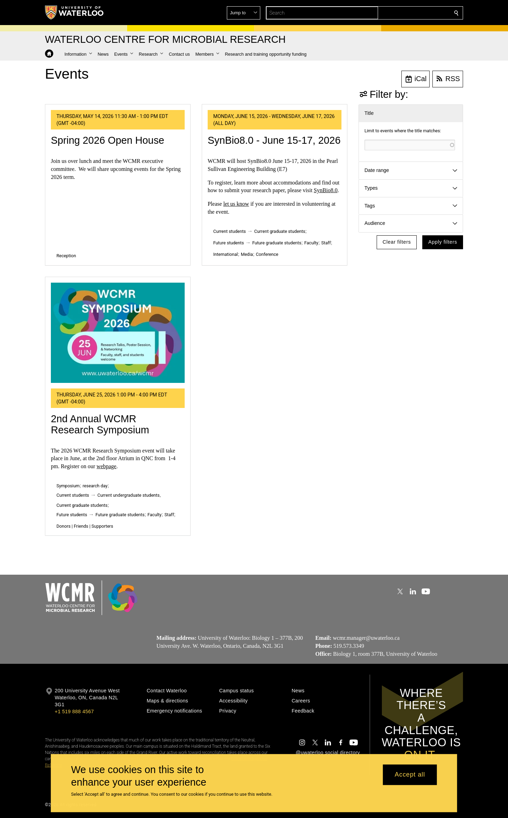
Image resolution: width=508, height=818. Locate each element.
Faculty (311, 242)
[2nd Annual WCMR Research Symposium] (118, 333)
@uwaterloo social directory (328, 752)
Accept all (410, 774)
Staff (326, 242)
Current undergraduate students (129, 495)
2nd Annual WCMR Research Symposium (100, 424)
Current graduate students (279, 231)
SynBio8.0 (326, 190)
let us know (236, 204)
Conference (267, 254)
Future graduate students (276, 242)
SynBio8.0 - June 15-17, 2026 (274, 140)
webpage (106, 466)
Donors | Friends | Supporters (84, 526)
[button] (406, 13)
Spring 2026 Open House (107, 140)
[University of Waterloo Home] (74, 12)
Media (247, 254)
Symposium (67, 485)
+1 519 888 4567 (74, 711)
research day (95, 485)
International (225, 254)
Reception (66, 255)
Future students (228, 242)
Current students (229, 231)
